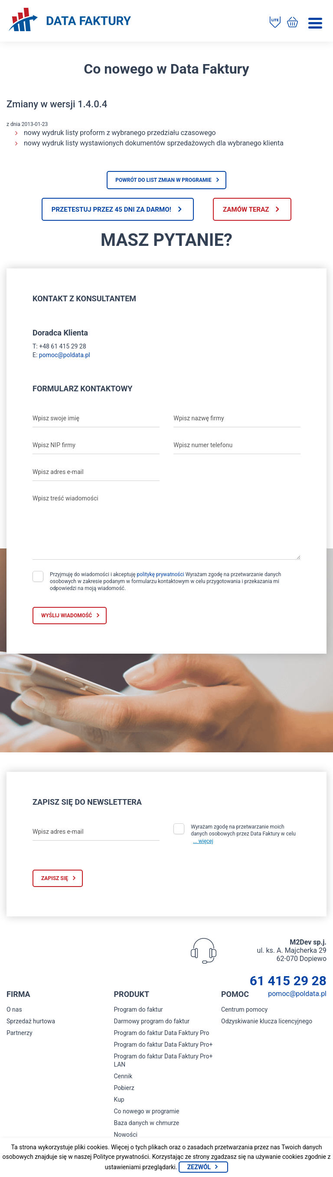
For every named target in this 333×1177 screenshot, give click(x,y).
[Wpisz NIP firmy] (96, 446)
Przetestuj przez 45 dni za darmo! (105, 210)
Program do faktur (138, 1010)
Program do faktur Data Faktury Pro (161, 1034)
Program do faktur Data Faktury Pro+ (163, 1045)
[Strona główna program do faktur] (70, 20)
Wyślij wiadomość (66, 616)
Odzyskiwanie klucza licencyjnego (266, 1022)
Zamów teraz (252, 210)
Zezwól (199, 1167)
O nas (14, 1010)
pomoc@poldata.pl (64, 355)
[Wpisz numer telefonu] (236, 446)
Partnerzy (20, 1034)
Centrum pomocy (244, 1010)
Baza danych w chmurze (147, 1124)
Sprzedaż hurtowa (31, 1022)
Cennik (123, 1077)
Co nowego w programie (147, 1112)
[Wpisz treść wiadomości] (166, 526)
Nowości (125, 1135)
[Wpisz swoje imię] (96, 419)
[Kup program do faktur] (290, 23)
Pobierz (124, 1089)
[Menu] (315, 23)
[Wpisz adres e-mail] (96, 473)
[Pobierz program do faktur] (273, 22)
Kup (119, 1100)
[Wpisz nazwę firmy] (236, 419)
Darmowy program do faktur (152, 1022)
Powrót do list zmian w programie (163, 180)
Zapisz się (54, 880)
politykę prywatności (160, 575)
